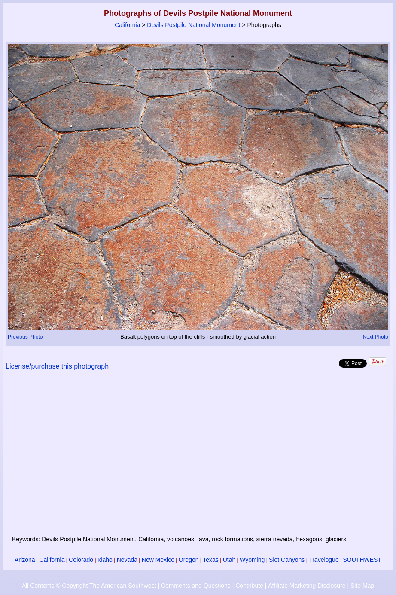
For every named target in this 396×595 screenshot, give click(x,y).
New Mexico (158, 559)
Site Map (362, 585)
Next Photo (375, 337)
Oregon (189, 559)
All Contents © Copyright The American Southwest (89, 585)
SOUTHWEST (362, 559)
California (127, 24)
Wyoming (252, 559)
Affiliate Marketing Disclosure (306, 585)
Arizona (25, 559)
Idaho (105, 559)
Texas (211, 559)
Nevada (127, 559)
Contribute (249, 585)
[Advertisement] (198, 458)
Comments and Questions (196, 585)
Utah (229, 559)
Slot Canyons (287, 559)
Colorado (81, 559)
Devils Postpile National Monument (193, 24)
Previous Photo (25, 337)
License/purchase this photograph (57, 366)
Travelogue (324, 559)
